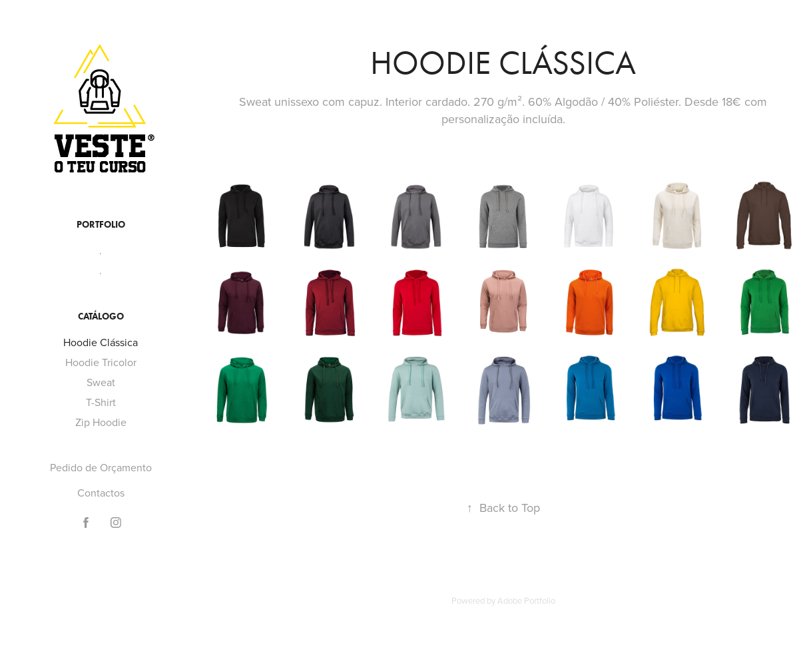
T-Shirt (101, 402)
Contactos (101, 492)
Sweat (101, 382)
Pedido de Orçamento (101, 467)
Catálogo (101, 316)
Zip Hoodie (101, 422)
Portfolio (101, 224)
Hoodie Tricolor (100, 362)
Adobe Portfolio (526, 600)
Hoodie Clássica (100, 342)
